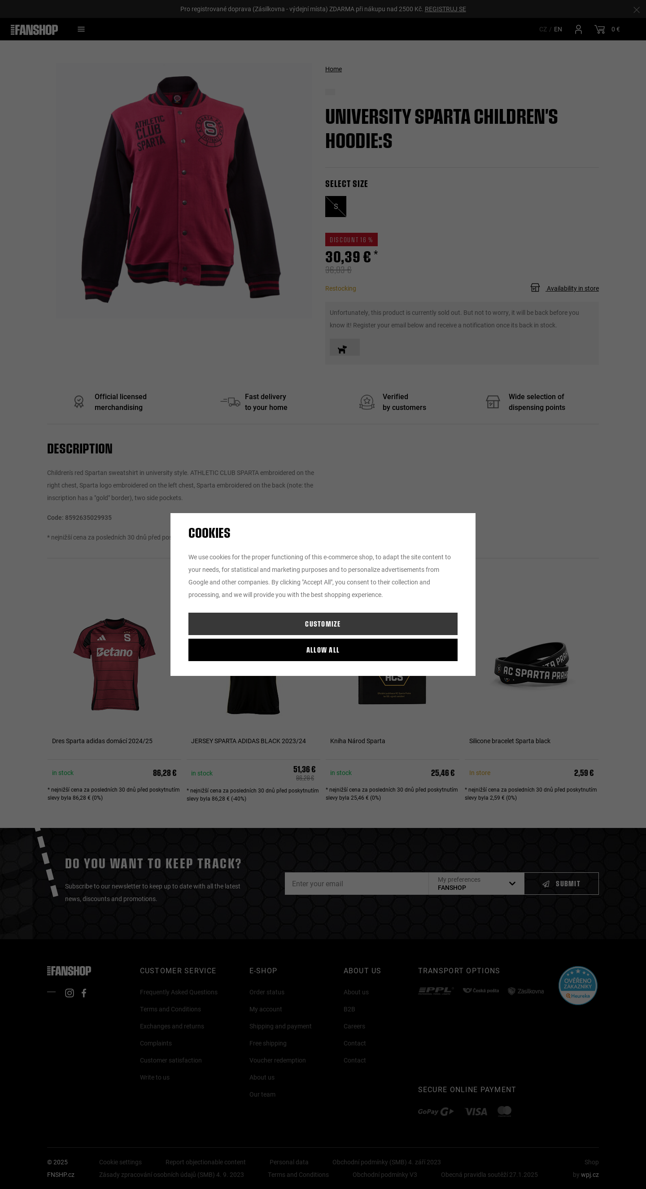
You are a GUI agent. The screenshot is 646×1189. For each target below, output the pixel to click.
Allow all (323, 649)
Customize (323, 623)
